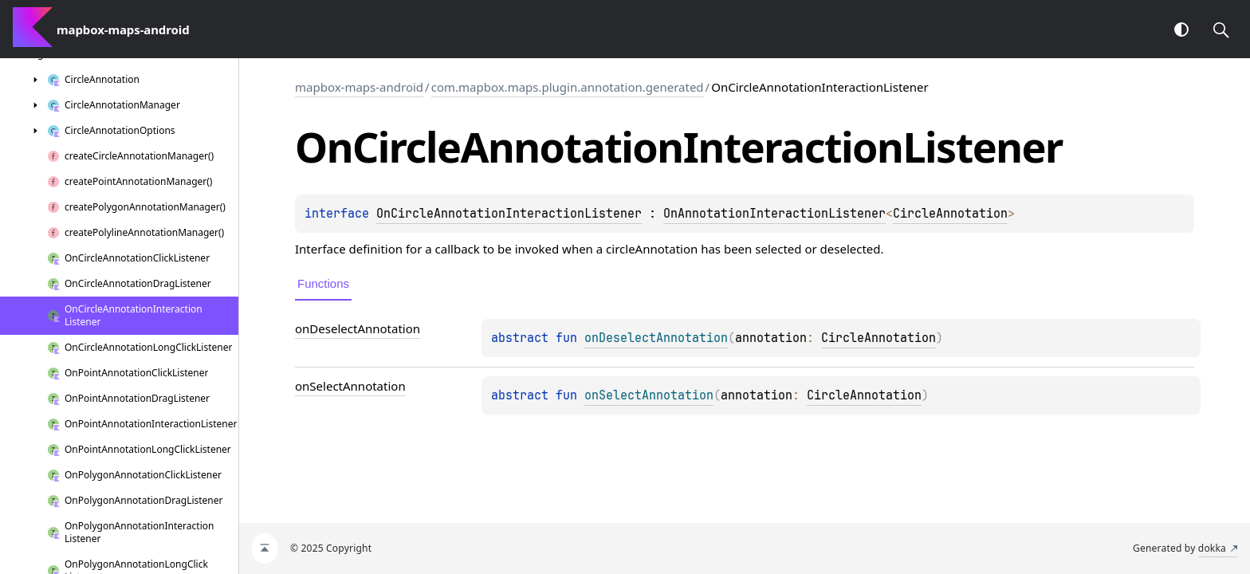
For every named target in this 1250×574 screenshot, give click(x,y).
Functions (323, 283)
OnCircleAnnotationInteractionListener (509, 214)
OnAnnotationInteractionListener (774, 214)
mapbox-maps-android (359, 87)
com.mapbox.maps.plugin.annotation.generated (567, 87)
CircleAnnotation (950, 214)
